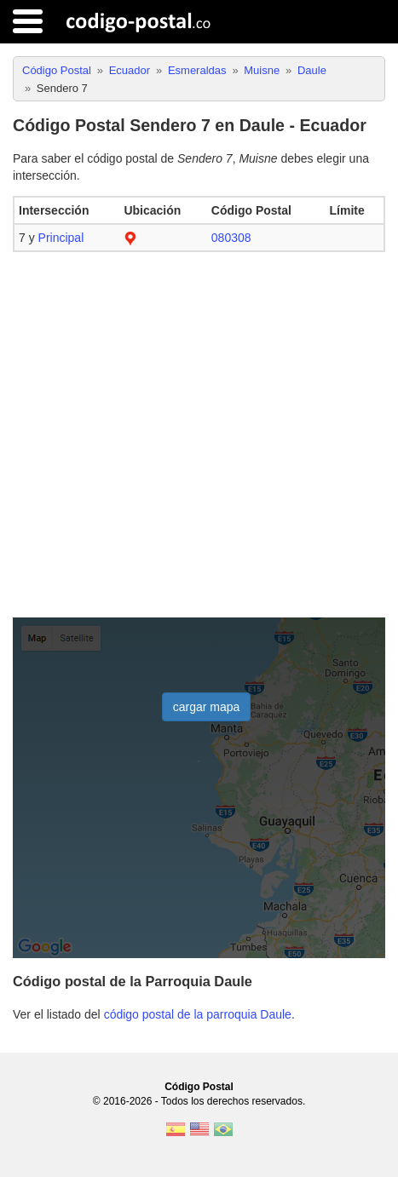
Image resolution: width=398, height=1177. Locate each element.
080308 (231, 237)
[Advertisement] (199, 435)
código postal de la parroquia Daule (197, 1014)
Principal (61, 237)
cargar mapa (206, 707)
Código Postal (199, 1087)
